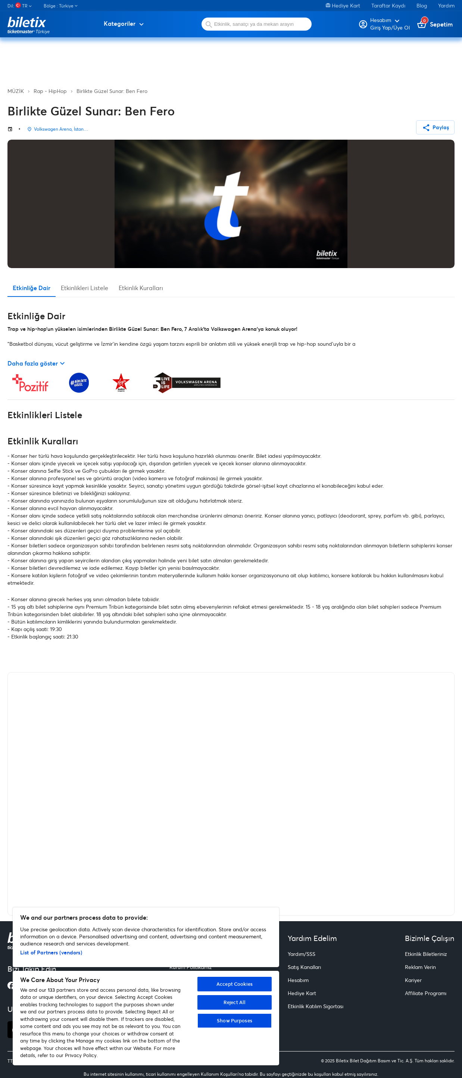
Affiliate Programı (425, 993)
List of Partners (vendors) (51, 952)
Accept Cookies (234, 984)
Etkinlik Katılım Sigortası (315, 1006)
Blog (421, 5)
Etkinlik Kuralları (141, 288)
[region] (146, 986)
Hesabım (298, 980)
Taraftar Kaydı (388, 5)
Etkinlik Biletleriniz (426, 953)
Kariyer (413, 980)
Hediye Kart (343, 5)
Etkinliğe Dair (31, 288)
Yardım (446, 5)
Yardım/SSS (301, 953)
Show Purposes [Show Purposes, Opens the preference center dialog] (234, 1020)
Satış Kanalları (304, 966)
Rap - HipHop (50, 90)
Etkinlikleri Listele (84, 288)
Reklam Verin (420, 966)
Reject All (235, 1002)
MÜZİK (15, 90)
